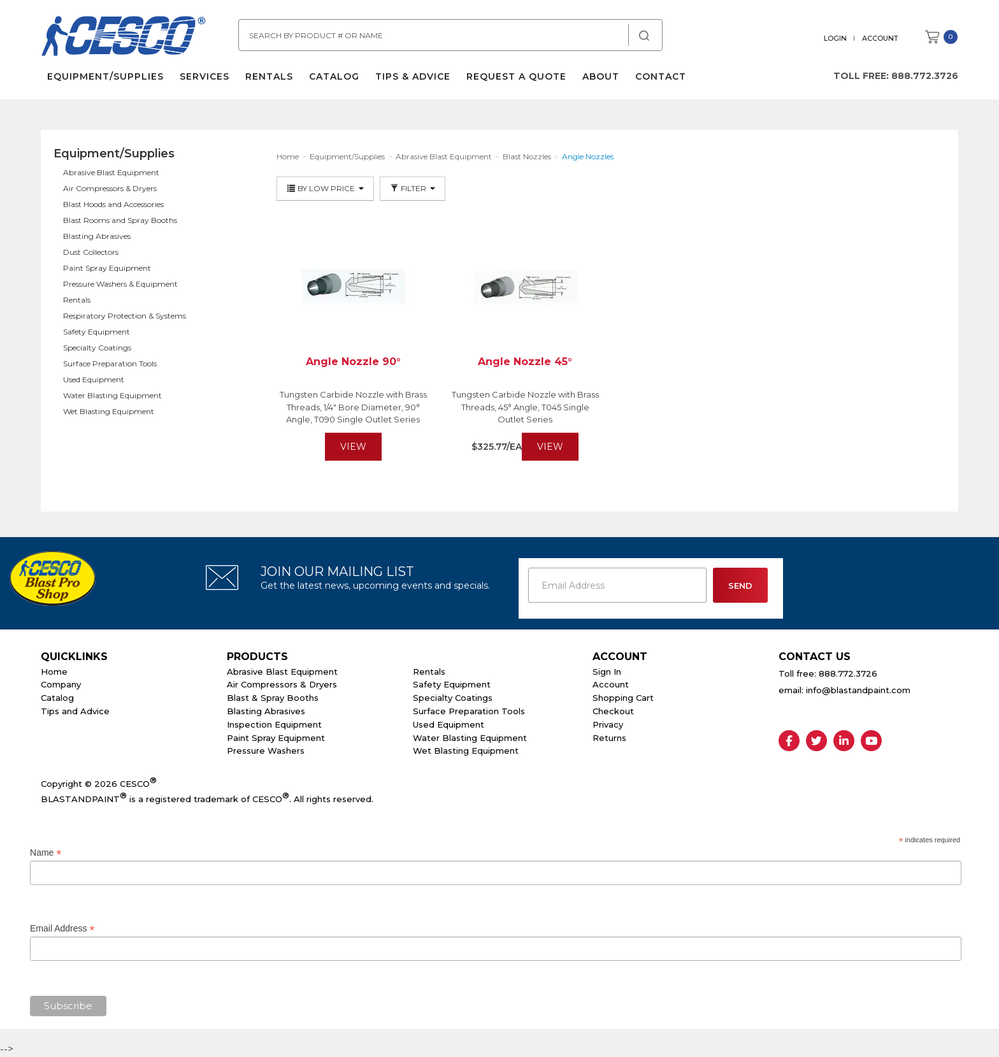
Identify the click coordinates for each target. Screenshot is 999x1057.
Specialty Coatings (97, 347)
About (600, 76)
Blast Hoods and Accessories (113, 204)
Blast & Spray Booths (273, 698)
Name (45, 853)
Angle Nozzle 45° (525, 362)
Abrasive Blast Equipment (111, 172)
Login (835, 38)
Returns (609, 738)
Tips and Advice (75, 711)
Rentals (269, 76)
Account (880, 38)
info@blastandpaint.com (858, 690)
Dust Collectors (91, 252)
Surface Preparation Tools (110, 363)
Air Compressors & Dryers (110, 188)
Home (54, 671)
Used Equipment (93, 379)
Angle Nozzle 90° (353, 362)
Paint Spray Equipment (107, 268)
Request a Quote (516, 76)
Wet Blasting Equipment (108, 411)
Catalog (334, 76)
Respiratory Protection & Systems (124, 315)
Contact (660, 76)
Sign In (607, 671)
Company (61, 684)
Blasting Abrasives (97, 236)
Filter (412, 188)
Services (204, 76)
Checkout (613, 711)
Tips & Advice (412, 76)
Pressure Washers (266, 750)
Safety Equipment (96, 331)
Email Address (62, 929)
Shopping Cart (623, 698)
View (353, 446)
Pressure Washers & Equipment (120, 284)
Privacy (608, 724)
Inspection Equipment (274, 724)
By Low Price (325, 188)
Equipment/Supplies (105, 76)
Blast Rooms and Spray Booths (120, 220)
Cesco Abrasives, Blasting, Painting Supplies (123, 37)
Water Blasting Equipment (112, 395)
